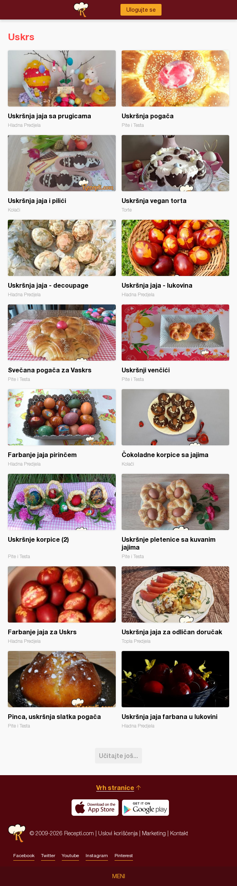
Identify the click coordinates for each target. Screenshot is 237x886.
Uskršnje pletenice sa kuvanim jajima (176, 516)
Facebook (23, 855)
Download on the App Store (95, 807)
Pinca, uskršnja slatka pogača (62, 690)
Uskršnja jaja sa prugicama (62, 89)
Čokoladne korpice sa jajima (176, 428)
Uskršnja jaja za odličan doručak (176, 605)
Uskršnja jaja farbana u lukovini (176, 690)
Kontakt (179, 833)
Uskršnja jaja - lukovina (176, 258)
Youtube (70, 855)
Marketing (154, 833)
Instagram (97, 855)
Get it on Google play (145, 807)
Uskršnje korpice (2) (62, 516)
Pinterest (124, 855)
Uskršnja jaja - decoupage (62, 258)
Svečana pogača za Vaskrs (62, 343)
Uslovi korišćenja (118, 833)
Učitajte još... (118, 755)
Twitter (48, 855)
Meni (118, 876)
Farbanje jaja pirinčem (62, 428)
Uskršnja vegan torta (176, 174)
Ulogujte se (141, 10)
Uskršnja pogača (176, 89)
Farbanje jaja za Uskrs (62, 605)
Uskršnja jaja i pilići (62, 174)
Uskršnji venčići (176, 343)
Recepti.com (17, 833)
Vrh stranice (115, 787)
